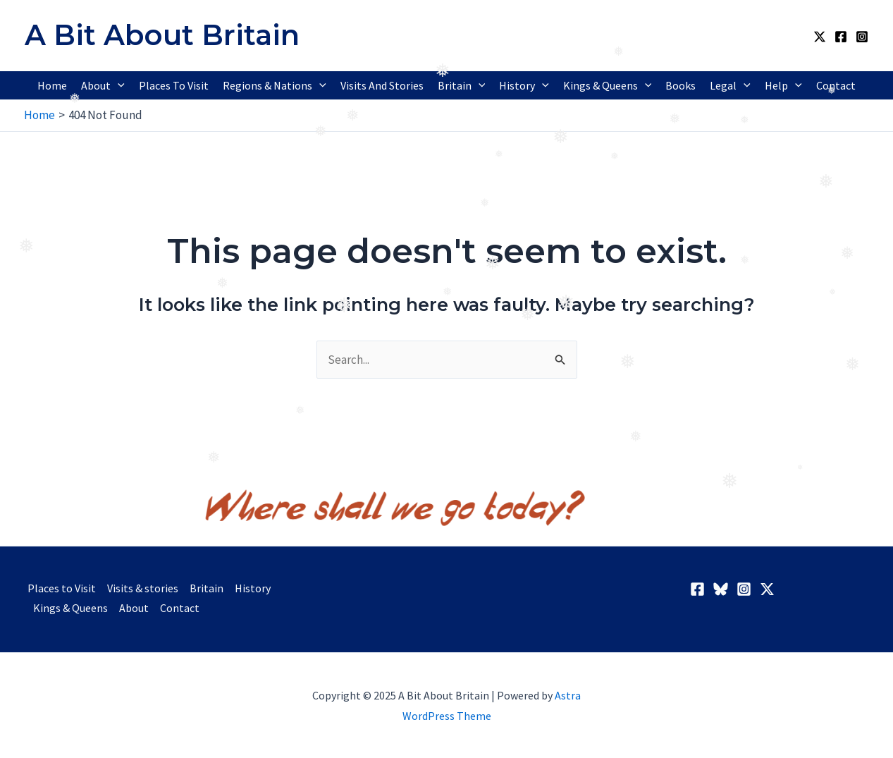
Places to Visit (61, 588)
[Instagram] (862, 36)
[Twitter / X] (819, 36)
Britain (206, 588)
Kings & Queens (70, 608)
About (134, 608)
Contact (179, 608)
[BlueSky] (720, 589)
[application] (118, 85)
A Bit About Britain (162, 35)
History (253, 588)
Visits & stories (142, 588)
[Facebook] (841, 36)
